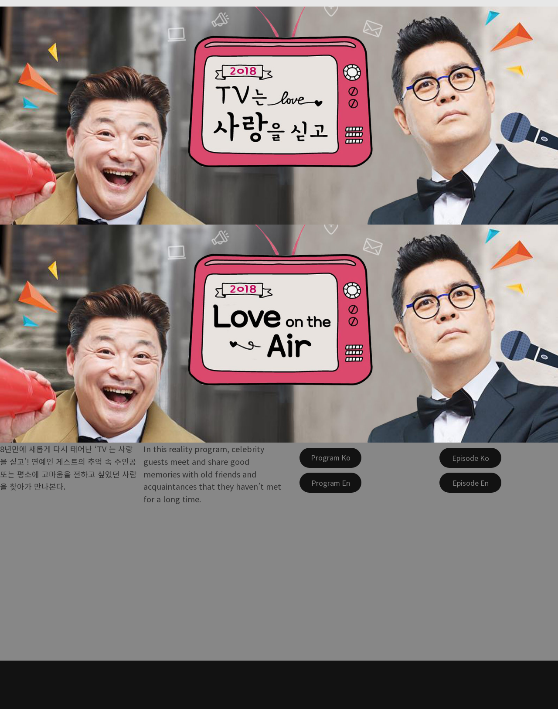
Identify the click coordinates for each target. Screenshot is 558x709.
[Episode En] (470, 483)
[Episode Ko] (470, 458)
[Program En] (330, 483)
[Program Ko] (330, 458)
